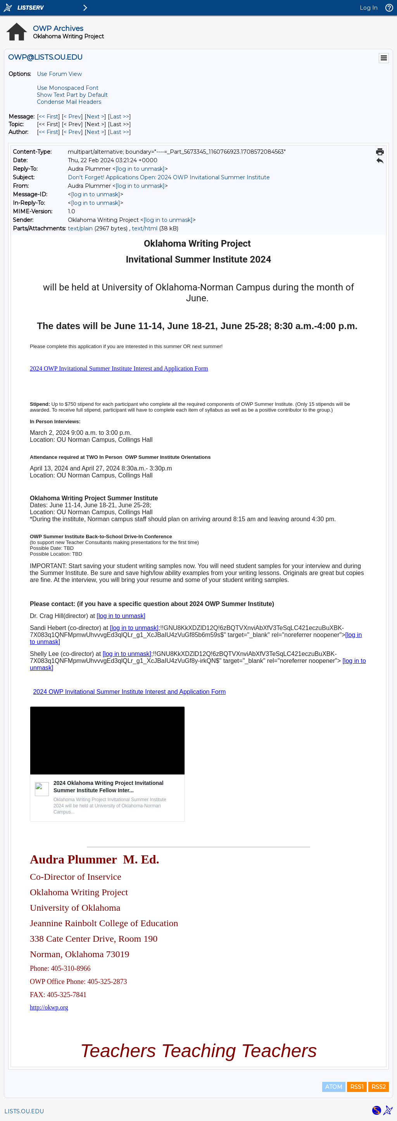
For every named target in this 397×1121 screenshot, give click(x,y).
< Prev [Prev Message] (72, 116)
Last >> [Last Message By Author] (119, 132)
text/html (144, 228)
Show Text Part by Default (72, 94)
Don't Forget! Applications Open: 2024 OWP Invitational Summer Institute (169, 177)
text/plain (80, 228)
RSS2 (378, 1086)
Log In (369, 7)
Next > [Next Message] (95, 116)
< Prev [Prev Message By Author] (72, 132)
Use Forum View (59, 73)
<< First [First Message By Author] (48, 132)
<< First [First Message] (48, 116)
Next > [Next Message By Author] (95, 132)
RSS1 (357, 1086)
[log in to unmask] (140, 168)
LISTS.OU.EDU (24, 1111)
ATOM (333, 1086)
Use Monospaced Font (67, 87)
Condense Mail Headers (69, 101)
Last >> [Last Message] (119, 116)
